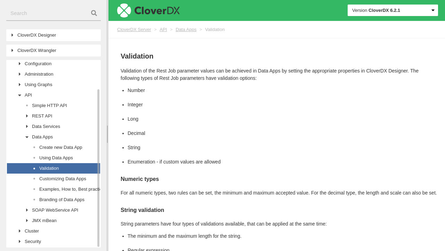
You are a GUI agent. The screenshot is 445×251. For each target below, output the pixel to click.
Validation (215, 29)
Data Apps (186, 29)
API (163, 29)
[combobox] (53, 13)
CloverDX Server (134, 29)
